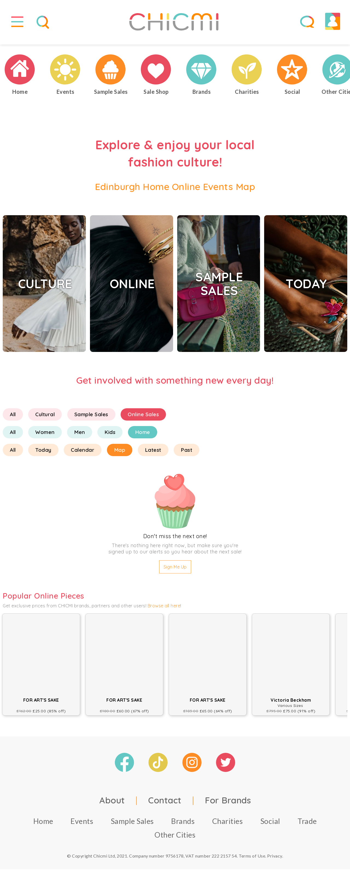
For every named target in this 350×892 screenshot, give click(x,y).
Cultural (45, 418)
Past (186, 453)
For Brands (228, 803)
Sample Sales (91, 418)
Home (142, 436)
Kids (109, 436)
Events (82, 824)
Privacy (274, 859)
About (112, 803)
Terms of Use (252, 859)
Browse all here (164, 609)
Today (43, 453)
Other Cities (175, 838)
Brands (183, 824)
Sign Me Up (175, 570)
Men (79, 436)
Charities (227, 824)
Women (45, 436)
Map (120, 453)
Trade (307, 824)
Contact (165, 803)
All (13, 418)
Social (270, 824)
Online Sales (143, 418)
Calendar (82, 453)
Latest (153, 453)
